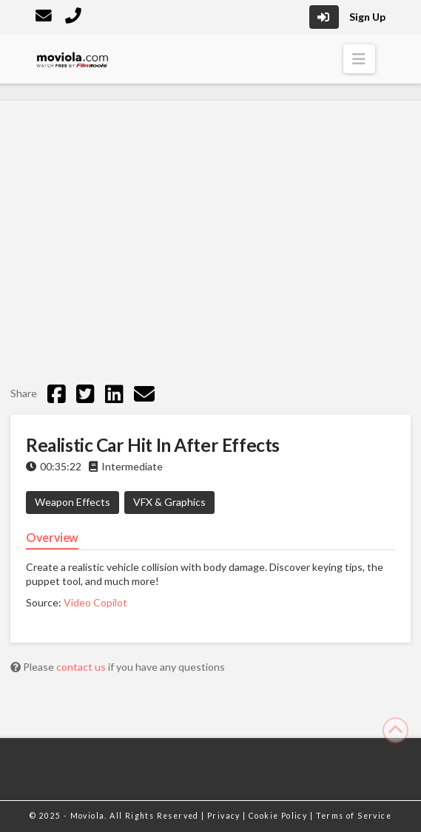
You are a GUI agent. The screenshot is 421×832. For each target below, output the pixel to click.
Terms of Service (353, 815)
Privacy (225, 815)
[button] (359, 58)
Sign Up (367, 16)
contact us (82, 666)
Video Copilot (95, 602)
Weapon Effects (72, 502)
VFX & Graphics (169, 502)
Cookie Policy (279, 815)
